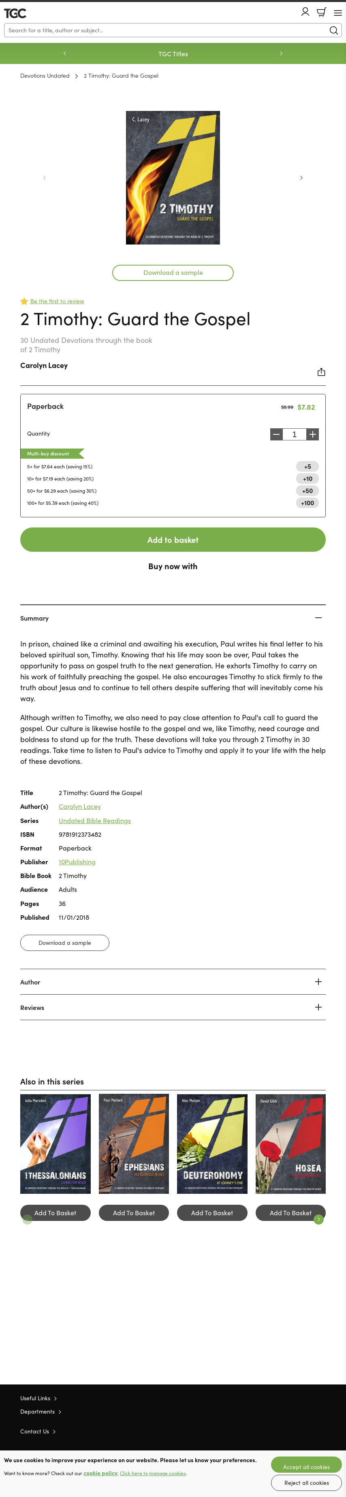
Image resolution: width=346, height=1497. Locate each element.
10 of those (27, 13)
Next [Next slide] (281, 53)
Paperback (45, 406)
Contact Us (34, 1431)
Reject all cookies (306, 1482)
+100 (307, 502)
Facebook (307, 1431)
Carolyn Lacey (44, 365)
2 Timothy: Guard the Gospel (121, 75)
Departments (37, 1411)
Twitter (292, 1431)
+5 (307, 465)
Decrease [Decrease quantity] (274, 434)
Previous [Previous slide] (65, 53)
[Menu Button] (338, 13)
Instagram (322, 1431)
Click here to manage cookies (153, 1473)
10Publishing (77, 861)
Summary (34, 617)
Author (30, 981)
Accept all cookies (306, 1467)
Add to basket (173, 539)
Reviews (32, 1007)
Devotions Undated (45, 75)
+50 (307, 490)
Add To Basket (55, 1212)
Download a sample (173, 272)
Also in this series (52, 1081)
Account (305, 11)
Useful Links (35, 1398)
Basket (322, 12)
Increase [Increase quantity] (315, 434)
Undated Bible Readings (95, 820)
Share (322, 372)
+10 (307, 478)
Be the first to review (57, 301)
